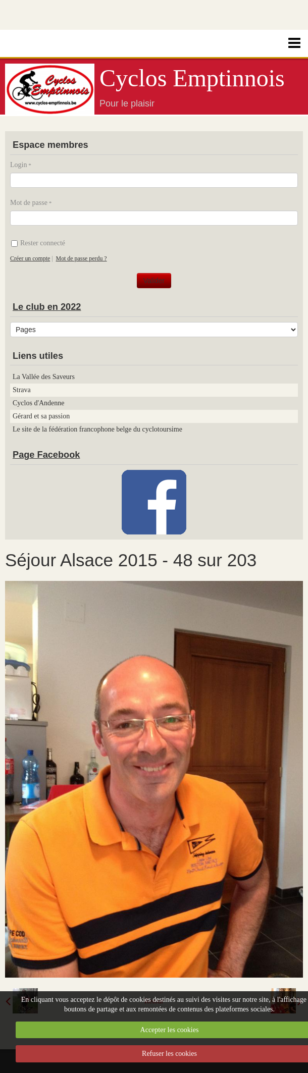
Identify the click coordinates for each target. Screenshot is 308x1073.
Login (18, 165)
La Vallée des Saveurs (44, 377)
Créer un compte (30, 258)
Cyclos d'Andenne (38, 403)
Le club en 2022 (47, 307)
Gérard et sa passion (41, 416)
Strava (22, 390)
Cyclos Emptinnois (192, 78)
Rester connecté (38, 243)
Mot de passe (28, 202)
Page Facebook (46, 455)
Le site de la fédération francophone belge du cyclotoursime (97, 429)
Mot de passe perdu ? (81, 258)
